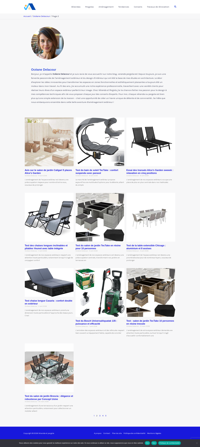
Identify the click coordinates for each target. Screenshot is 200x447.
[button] (175, 6)
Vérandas (78, 6)
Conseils (139, 6)
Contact (106, 433)
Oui (147, 443)
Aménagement (107, 6)
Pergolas (91, 6)
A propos (98, 433)
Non (154, 443)
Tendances (124, 6)
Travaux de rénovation (158, 6)
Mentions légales (154, 433)
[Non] (197, 443)
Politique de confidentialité (134, 433)
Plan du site (117, 433)
